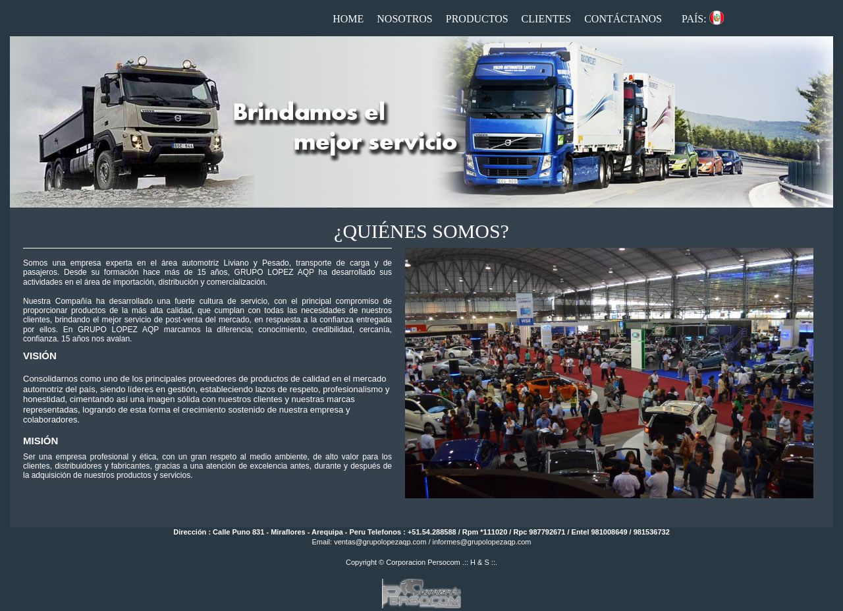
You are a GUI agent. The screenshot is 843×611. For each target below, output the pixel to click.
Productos (477, 18)
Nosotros (404, 18)
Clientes (547, 18)
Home (348, 18)
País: (694, 18)
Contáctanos (623, 18)
